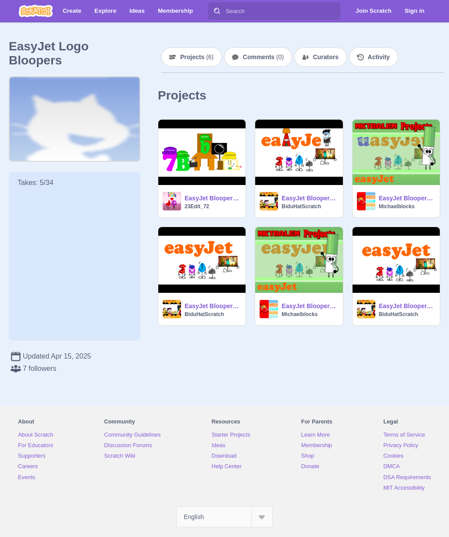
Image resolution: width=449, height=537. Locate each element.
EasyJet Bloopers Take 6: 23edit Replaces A (212, 198)
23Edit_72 (197, 206)
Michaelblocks (397, 206)
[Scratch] (35, 11)
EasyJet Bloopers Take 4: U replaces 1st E (407, 198)
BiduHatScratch (301, 206)
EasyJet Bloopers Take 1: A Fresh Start (407, 305)
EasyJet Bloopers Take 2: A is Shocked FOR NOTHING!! (309, 305)
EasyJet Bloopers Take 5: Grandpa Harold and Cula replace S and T (309, 198)
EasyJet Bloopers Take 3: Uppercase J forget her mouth (212, 305)
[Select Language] (224, 516)
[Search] (217, 11)
